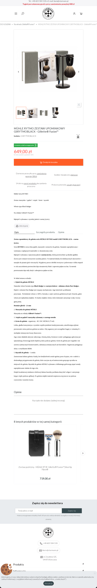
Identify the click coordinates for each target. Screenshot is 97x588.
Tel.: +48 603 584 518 (37, 1)
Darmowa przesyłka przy (31, 174)
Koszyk (81, 13)
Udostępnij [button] (22, 226)
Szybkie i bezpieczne (66, 175)
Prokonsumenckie (65, 185)
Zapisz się (72, 511)
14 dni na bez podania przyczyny (31, 184)
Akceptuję (49, 583)
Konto (74, 13)
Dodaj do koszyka (48, 162)
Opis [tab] (16, 232)
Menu (16, 13)
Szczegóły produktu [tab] (45, 232)
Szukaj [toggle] (22, 13)
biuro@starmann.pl (61, 1)
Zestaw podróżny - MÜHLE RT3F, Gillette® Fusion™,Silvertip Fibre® (45, 468)
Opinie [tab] (61, 232)
